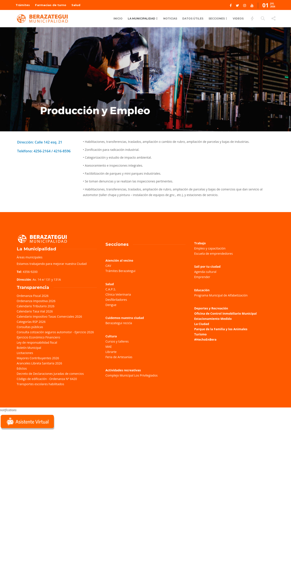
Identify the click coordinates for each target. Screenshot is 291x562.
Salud (75, 5)
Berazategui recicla (118, 323)
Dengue (110, 305)
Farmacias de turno (50, 5)
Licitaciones (25, 353)
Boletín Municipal (29, 348)
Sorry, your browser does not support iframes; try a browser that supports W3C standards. (32, 461)
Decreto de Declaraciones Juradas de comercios (50, 374)
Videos (238, 18)
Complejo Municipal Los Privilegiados (131, 375)
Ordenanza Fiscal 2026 (32, 296)
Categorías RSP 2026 (31, 322)
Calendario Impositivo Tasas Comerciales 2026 (49, 316)
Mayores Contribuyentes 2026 (38, 358)
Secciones (217, 18)
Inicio (118, 18)
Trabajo (200, 243)
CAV (108, 266)
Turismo (200, 334)
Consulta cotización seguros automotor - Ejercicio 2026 (55, 332)
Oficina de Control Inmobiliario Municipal (225, 313)
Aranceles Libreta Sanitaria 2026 (39, 363)
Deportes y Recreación (211, 308)
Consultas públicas (30, 327)
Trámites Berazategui (120, 271)
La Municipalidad (141, 18)
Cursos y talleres (117, 341)
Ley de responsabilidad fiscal (37, 342)
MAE (108, 347)
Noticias (170, 18)
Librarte (110, 352)
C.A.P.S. (110, 289)
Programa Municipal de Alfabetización (221, 295)
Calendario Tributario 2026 (35, 306)
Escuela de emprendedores (213, 253)
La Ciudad (201, 324)
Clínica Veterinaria (118, 294)
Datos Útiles (192, 18)
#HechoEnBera (205, 339)
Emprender (202, 277)
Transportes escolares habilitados (40, 384)
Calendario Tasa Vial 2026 (35, 311)
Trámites (23, 5)
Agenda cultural (205, 272)
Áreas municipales (29, 257)
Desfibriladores (116, 300)
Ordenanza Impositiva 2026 (36, 301)
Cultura (111, 336)
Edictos (22, 368)
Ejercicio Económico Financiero (38, 337)
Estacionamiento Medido (213, 319)
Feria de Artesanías (118, 357)
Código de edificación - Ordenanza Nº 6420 (47, 379)
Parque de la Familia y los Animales (220, 329)
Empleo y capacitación (210, 248)
